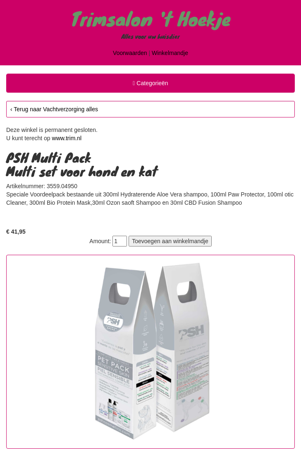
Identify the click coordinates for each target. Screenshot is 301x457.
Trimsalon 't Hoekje (151, 18)
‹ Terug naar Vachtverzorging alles (54, 109)
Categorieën (150, 84)
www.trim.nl (67, 138)
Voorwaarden (130, 53)
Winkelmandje (170, 53)
